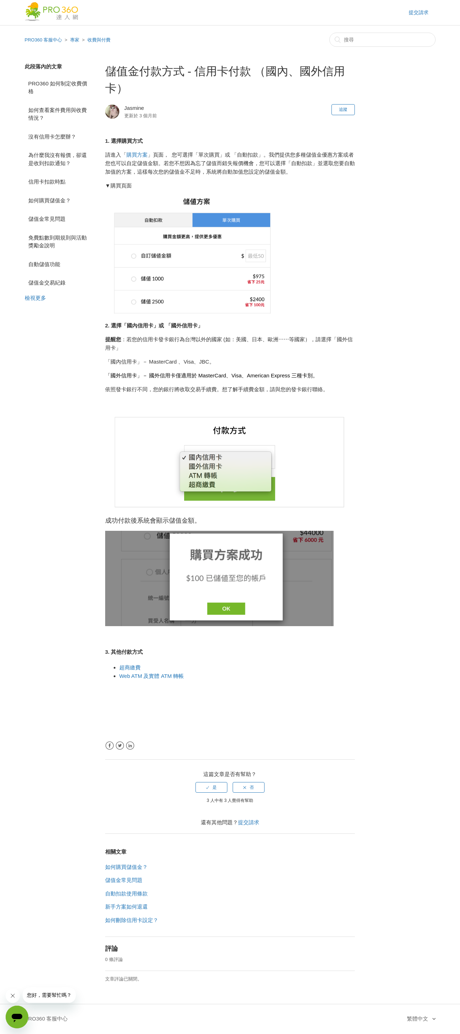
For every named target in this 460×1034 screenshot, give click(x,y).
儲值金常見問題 (47, 219)
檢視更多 (35, 298)
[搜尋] (382, 40)
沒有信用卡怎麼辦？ (52, 137)
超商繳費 (130, 667)
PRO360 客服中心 (43, 40)
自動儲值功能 (44, 264)
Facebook (109, 745)
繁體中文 (418, 1019)
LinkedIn (130, 745)
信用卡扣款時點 (47, 182)
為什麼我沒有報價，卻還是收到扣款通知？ (57, 159)
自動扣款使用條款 (126, 893)
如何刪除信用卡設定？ (131, 920)
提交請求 (418, 12)
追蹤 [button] (343, 109)
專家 (74, 40)
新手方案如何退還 (126, 907)
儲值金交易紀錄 (47, 283)
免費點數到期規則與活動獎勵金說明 (57, 242)
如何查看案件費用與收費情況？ (57, 114)
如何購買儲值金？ (49, 200)
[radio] (211, 787)
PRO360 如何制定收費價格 (57, 87)
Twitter (119, 745)
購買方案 (137, 155)
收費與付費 (98, 40)
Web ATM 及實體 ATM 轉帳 (151, 676)
